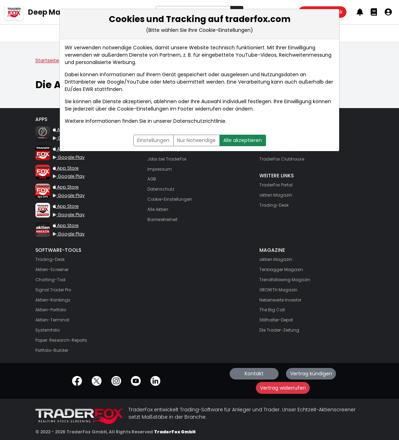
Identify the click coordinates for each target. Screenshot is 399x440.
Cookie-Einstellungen (143, 108)
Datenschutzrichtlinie (199, 121)
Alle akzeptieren (242, 140)
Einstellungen (153, 140)
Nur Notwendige (196, 140)
